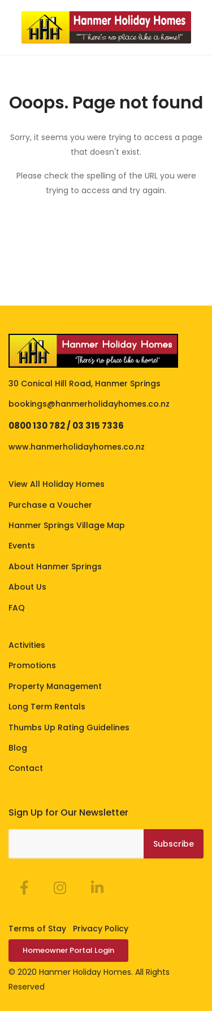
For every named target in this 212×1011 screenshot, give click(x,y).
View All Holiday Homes (56, 484)
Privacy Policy (100, 928)
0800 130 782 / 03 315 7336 (66, 426)
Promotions (32, 665)
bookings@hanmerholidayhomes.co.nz (89, 403)
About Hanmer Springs (55, 566)
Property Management (55, 686)
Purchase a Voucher (50, 505)
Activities (26, 645)
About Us (27, 586)
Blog (17, 747)
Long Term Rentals (46, 706)
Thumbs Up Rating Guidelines (68, 727)
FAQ (16, 607)
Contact (25, 768)
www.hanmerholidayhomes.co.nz (76, 446)
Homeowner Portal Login (68, 950)
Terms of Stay (37, 928)
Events (21, 545)
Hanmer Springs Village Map (66, 525)
